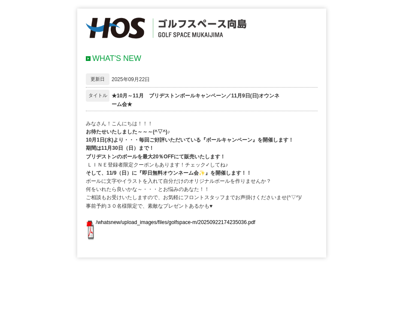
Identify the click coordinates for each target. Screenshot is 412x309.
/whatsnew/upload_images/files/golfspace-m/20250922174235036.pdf (175, 222)
